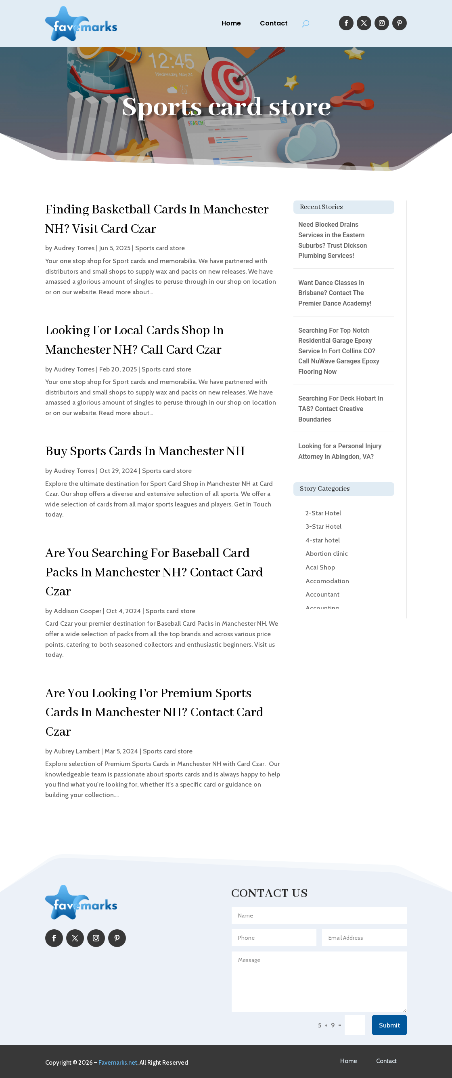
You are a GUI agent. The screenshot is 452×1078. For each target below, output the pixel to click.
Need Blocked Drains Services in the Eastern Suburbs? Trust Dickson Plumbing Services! (332, 240)
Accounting (322, 608)
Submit (389, 1025)
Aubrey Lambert (77, 751)
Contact (274, 23)
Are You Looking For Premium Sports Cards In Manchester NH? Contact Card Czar (154, 713)
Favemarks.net (117, 1062)
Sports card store (160, 248)
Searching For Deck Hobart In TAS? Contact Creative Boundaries (340, 408)
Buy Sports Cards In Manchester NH (145, 451)
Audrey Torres (74, 248)
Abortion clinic (327, 553)
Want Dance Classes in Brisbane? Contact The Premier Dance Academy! (334, 293)
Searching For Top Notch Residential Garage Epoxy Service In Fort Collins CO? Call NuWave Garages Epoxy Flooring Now (338, 351)
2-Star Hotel (323, 513)
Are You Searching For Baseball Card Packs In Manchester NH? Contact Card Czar (154, 572)
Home (231, 23)
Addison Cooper (77, 611)
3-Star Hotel (323, 526)
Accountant (322, 594)
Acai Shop (320, 567)
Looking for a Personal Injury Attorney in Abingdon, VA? (339, 451)
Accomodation (327, 581)
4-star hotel (323, 540)
